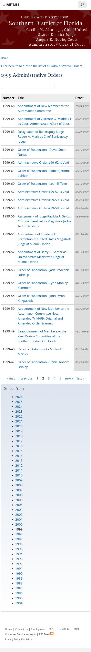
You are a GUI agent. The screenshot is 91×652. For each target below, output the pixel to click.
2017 (19, 441)
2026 (19, 397)
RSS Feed (46, 634)
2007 (19, 490)
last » (80, 378)
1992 (19, 564)
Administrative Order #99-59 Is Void (43, 200)
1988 (19, 583)
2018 (19, 436)
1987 (19, 588)
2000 (19, 524)
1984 (19, 603)
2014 (19, 456)
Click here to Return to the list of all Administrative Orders (41, 66)
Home (4, 58)
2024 (19, 406)
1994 (19, 554)
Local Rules (64, 629)
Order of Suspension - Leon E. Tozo (42, 183)
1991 (19, 568)
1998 (19, 534)
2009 (19, 480)
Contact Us (21, 629)
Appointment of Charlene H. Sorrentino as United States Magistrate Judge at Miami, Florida (45, 239)
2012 (19, 465)
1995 (19, 549)
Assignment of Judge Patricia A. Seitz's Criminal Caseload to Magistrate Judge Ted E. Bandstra (44, 221)
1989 (19, 578)
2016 (19, 446)
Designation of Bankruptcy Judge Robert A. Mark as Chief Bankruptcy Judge (43, 136)
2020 (19, 426)
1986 (19, 593)
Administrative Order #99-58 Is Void (43, 208)
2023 (19, 411)
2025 (19, 402)
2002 (19, 514)
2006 (19, 495)
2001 (19, 519)
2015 (19, 451)
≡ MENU (11, 4)
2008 (19, 485)
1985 (19, 598)
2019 (19, 431)
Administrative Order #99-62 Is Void (43, 162)
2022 (19, 416)
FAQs (51, 629)
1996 (19, 544)
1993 (19, 559)
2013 (19, 460)
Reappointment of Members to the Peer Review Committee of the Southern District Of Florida (42, 336)
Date (79, 98)
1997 (19, 539)
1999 (19, 529)
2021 (19, 421)
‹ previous (26, 378)
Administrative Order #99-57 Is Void (43, 192)
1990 (19, 573)
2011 (19, 470)
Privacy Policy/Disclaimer (19, 639)
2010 (19, 475)
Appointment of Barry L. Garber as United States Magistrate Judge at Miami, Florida (42, 257)
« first (11, 378)
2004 (19, 505)
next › (69, 378)
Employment (38, 629)
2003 (19, 510)
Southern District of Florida (45, 23)
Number (8, 98)
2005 (19, 500)
